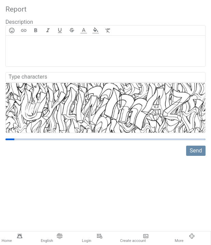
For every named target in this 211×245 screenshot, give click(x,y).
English (51, 238)
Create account (134, 238)
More (185, 238)
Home (12, 238)
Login (92, 238)
